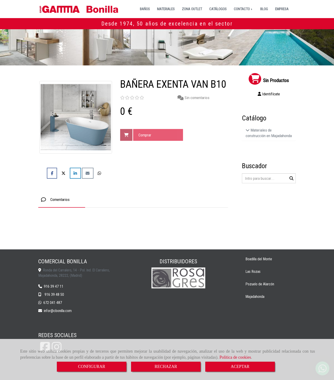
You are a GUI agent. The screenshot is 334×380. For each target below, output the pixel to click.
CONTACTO (243, 9)
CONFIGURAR (91, 366)
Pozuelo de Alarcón (259, 284)
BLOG (264, 9)
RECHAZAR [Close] (165, 366)
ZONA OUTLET (192, 9)
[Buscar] (269, 178)
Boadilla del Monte (258, 259)
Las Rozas (252, 271)
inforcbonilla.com (58, 311)
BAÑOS (145, 9)
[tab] (61, 200)
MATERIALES (166, 9)
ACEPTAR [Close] (240, 366)
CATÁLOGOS (218, 9)
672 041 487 (52, 302)
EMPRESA (282, 9)
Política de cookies (235, 357)
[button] (269, 94)
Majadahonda (254, 296)
